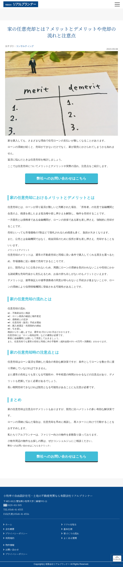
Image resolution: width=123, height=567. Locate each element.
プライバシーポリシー (16, 533)
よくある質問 (70, 538)
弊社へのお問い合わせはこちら (61, 178)
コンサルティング (25, 46)
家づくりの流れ (71, 533)
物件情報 (9, 545)
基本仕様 (68, 529)
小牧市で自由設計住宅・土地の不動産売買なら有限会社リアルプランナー (48, 496)
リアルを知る (70, 524)
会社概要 (9, 529)
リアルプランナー (25, 434)
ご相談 (77, 440)
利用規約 (9, 538)
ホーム (8, 524)
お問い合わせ (12, 549)
